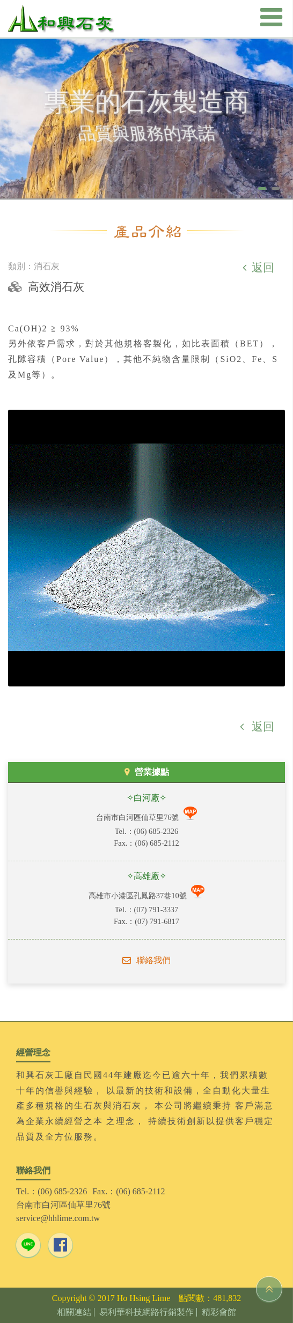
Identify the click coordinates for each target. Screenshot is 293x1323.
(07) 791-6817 (157, 921)
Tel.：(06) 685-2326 (51, 1191)
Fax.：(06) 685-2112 (128, 1191)
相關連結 (74, 1312)
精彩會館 (219, 1312)
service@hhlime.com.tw (58, 1218)
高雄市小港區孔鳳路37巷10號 (138, 895)
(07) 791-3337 (156, 909)
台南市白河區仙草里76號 (138, 817)
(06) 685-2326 (156, 831)
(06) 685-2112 (157, 843)
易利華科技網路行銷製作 (146, 1312)
